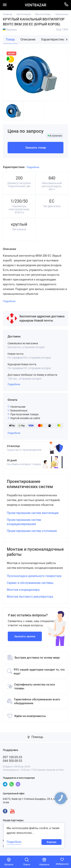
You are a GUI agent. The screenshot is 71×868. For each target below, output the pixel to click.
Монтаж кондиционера (23, 592)
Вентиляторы (43, 14)
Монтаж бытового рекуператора (30, 599)
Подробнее (14, 384)
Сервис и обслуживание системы (30, 585)
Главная (7, 14)
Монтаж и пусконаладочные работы (35, 553)
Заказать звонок (24, 639)
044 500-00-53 (12, 763)
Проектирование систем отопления (32, 532)
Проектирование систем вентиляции (33, 514)
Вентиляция (24, 14)
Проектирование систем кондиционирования (24, 523)
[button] (66, 39)
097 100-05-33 (12, 760)
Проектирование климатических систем (32, 484)
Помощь (35, 739)
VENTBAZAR (35, 5)
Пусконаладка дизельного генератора (34, 578)
